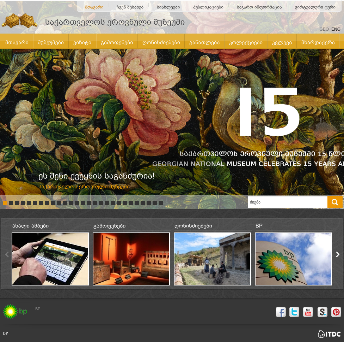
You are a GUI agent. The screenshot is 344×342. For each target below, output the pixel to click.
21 (125, 203)
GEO (324, 29)
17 (101, 203)
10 (59, 203)
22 (131, 203)
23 (137, 203)
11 (65, 203)
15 (89, 203)
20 (119, 203)
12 (71, 203)
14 (83, 203)
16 (95, 203)
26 (155, 203)
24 (143, 203)
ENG (335, 29)
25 (149, 203)
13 (77, 203)
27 (161, 203)
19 (113, 203)
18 (107, 203)
